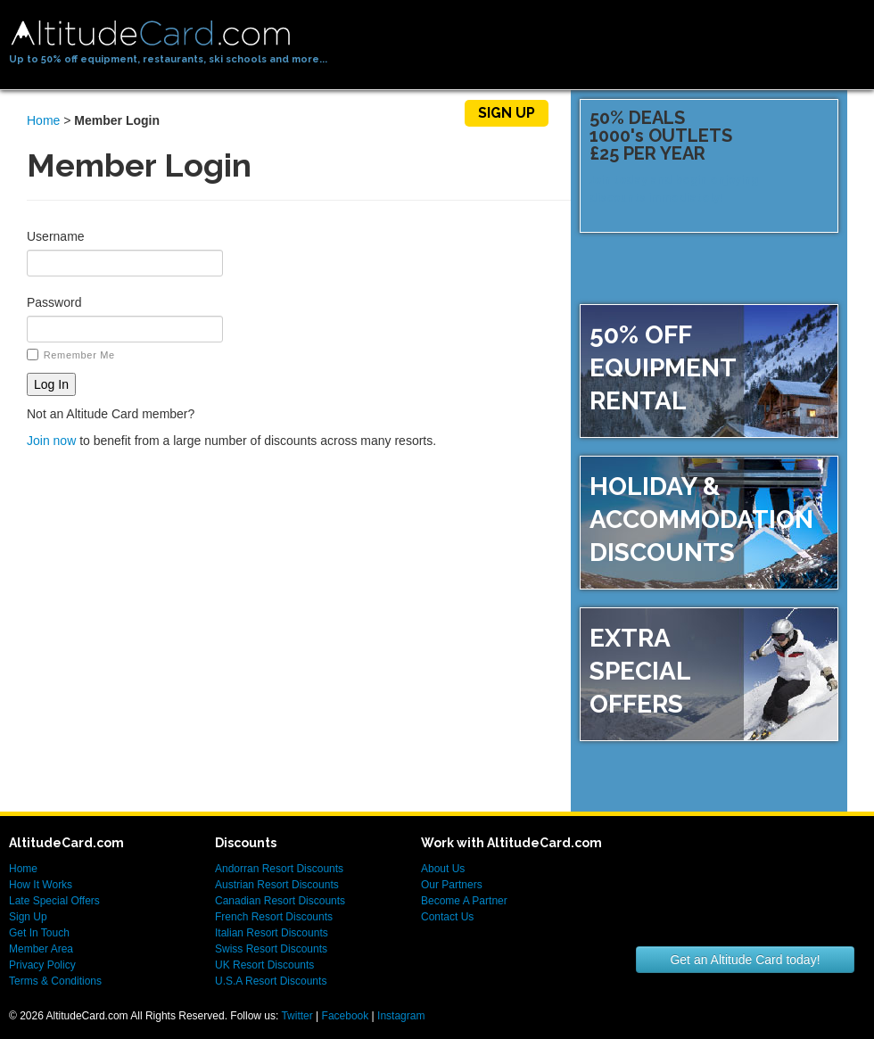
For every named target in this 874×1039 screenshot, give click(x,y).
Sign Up (506, 112)
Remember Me (71, 354)
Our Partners (451, 884)
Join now (51, 440)
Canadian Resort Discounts (280, 901)
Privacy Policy (42, 965)
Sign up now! (774, 235)
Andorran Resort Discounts (279, 868)
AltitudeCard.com (150, 33)
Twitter (296, 1016)
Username (56, 236)
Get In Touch (39, 933)
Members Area (386, 112)
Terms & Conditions (55, 981)
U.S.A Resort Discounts (270, 981)
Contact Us (447, 917)
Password (54, 302)
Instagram (401, 1016)
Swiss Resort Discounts (271, 949)
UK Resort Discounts (264, 965)
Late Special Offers (54, 901)
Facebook (345, 1016)
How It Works (240, 112)
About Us (443, 868)
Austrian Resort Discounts (277, 884)
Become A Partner (464, 901)
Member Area (41, 949)
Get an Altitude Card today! (745, 959)
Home (128, 112)
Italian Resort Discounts (271, 933)
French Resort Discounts (274, 917)
